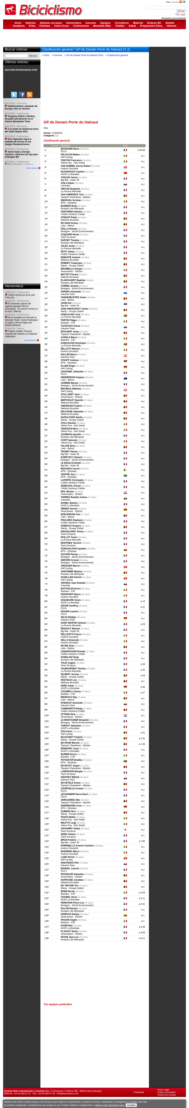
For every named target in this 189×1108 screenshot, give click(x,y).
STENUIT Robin (69, 217)
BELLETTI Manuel (70, 348)
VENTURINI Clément (71, 211)
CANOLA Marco (69, 337)
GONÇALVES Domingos (73, 343)
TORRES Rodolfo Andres (74, 497)
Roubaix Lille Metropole (72, 208)
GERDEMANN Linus (71, 805)
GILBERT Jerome (70, 674)
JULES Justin (68, 246)
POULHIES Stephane (72, 520)
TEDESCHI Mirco (69, 428)
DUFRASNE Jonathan (72, 880)
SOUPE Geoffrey (69, 605)
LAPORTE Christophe (72, 480)
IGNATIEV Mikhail (70, 777)
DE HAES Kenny (69, 223)
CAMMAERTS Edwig (71, 708)
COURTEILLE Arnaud (72, 788)
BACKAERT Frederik (72, 737)
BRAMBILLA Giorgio (71, 269)
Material (138, 22)
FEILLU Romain (69, 229)
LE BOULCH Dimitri (71, 463)
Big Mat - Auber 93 (70, 180)
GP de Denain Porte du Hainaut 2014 (84, 55)
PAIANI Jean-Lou (69, 937)
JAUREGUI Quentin (71, 434)
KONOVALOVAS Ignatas (73, 548)
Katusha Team (68, 294)
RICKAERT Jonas (70, 331)
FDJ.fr (64, 151)
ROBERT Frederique (71, 263)
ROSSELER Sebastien (72, 874)
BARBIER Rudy (69, 206)
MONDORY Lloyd (70, 748)
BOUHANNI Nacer (70, 149)
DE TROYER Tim (69, 885)
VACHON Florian (69, 554)
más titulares (30, 340)
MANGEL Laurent (70, 868)
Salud (132, 25)
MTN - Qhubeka (68, 203)
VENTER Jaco (68, 474)
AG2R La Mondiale (70, 174)
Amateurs (19, 25)
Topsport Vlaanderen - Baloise (75, 197)
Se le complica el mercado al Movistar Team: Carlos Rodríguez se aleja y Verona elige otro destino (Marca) (21, 321)
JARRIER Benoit (69, 383)
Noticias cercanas (51, 22)
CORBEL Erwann (70, 286)
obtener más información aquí (109, 1105)
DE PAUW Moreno (70, 743)
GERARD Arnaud (70, 560)
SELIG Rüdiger (68, 617)
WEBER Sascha (69, 508)
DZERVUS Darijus (70, 914)
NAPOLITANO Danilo (72, 417)
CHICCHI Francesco (71, 160)
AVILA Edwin (67, 183)
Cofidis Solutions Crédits (73, 214)
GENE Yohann (68, 834)
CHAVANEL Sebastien (72, 371)
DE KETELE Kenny (70, 783)
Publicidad (139, 1092)
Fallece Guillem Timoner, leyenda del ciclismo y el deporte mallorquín (21, 334)
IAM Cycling (67, 157)
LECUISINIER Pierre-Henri (75, 794)
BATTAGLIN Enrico (71, 588)
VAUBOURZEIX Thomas (73, 668)
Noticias (31, 22)
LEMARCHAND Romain (73, 651)
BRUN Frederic (68, 840)
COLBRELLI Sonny (71, 691)
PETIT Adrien (68, 251)
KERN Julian (67, 685)
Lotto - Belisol (67, 225)
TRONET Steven (69, 451)
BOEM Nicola (68, 891)
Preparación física (151, 25)
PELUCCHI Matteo (70, 154)
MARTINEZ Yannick (71, 543)
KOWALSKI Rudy (70, 657)
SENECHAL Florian (71, 486)
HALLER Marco (69, 354)
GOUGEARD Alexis (71, 600)
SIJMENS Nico (68, 811)
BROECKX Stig (69, 697)
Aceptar (131, 1105)
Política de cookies (166, 1095)
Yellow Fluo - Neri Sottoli (73, 163)
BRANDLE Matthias (71, 388)
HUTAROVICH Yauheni (72, 171)
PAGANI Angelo (69, 920)
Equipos (105, 22)
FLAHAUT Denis (69, 931)
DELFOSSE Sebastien (72, 411)
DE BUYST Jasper (70, 765)
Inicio (18, 22)
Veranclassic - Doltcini (71, 271)
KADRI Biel (66, 925)
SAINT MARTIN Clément (73, 623)
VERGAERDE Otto (70, 800)
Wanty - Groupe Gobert (72, 265)
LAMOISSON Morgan (72, 771)
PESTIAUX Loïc (69, 680)
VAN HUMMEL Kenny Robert (76, 166)
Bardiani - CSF (68, 322)
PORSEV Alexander (71, 291)
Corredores (122, 22)
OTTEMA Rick (68, 714)
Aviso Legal (163, 1089)
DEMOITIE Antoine (70, 257)
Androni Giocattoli (69, 168)
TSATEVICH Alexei (70, 326)
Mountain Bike (102, 25)
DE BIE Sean (67, 645)
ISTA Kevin (66, 731)
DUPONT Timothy (70, 240)
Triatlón (120, 25)
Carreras (90, 22)
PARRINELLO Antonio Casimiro (77, 845)
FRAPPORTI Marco (71, 594)
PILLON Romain (69, 908)
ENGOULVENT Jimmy (72, 531)
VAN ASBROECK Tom (72, 194)
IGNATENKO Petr (70, 862)
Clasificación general (117, 55)
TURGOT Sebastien (71, 725)
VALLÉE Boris (68, 446)
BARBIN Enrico (69, 754)
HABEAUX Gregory (71, 526)
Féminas (44, 25)
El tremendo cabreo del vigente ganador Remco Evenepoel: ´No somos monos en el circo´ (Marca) (21, 307)
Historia (171, 25)
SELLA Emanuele (70, 640)
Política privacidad (166, 1092)
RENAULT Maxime (70, 628)
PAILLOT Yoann (69, 537)
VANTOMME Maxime (71, 571)
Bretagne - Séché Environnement (77, 231)
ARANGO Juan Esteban (73, 583)
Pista (32, 25)
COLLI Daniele (68, 423)
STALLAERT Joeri (70, 394)
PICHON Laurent (69, 611)
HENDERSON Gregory (72, 377)
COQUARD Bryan (70, 234)
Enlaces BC (154, 22)
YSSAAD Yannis (69, 177)
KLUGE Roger (68, 366)
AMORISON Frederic (71, 406)
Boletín (170, 22)
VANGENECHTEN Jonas (73, 297)
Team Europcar (68, 237)
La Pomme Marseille (71, 191)
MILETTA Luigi (68, 823)
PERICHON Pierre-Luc (72, 902)
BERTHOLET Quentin (72, 400)
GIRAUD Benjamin (70, 189)
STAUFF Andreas (70, 360)
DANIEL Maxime (69, 503)
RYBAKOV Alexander (72, 703)
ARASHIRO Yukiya (70, 828)
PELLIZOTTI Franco (71, 634)
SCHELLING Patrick (71, 577)
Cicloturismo (81, 25)
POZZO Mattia (68, 817)
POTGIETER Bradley (71, 760)
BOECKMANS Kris (70, 514)
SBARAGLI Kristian (71, 200)
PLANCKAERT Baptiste (73, 280)
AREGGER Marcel (70, 566)
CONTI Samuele (69, 440)
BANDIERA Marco (70, 851)
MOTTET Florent (69, 274)
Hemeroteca (73, 22)
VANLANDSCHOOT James (74, 308)
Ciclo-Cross (61, 25)
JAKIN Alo (66, 303)
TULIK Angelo (68, 663)
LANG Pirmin (68, 857)
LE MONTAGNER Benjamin (75, 720)
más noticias (31, 168)
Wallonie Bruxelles (70, 220)
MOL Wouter (67, 491)
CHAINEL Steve (69, 897)
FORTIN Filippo (69, 320)
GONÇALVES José (70, 314)
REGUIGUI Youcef (70, 468)
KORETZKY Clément (72, 457)
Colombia (65, 185)
